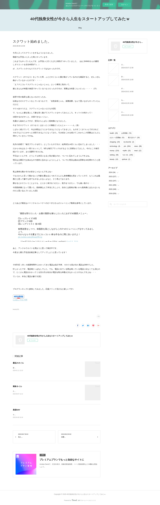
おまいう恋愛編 (117, 137)
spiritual (126, 159)
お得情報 (126, 133)
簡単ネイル (17, 386)
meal (137, 151)
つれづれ (127, 155)
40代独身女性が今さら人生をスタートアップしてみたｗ (80, 19)
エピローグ (125, 65)
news (138, 146)
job (127, 146)
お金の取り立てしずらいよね (131, 76)
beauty (114, 159)
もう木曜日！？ (126, 100)
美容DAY (16, 410)
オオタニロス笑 (126, 88)
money (114, 151)
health (114, 133)
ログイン (124, 5)
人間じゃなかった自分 (129, 112)
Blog (79, 28)
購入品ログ (134, 137)
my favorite (128, 142)
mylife (127, 151)
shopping (115, 142)
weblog (114, 155)
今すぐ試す (109, 4)
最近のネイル (18, 363)
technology (115, 146)
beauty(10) (16, 309)
